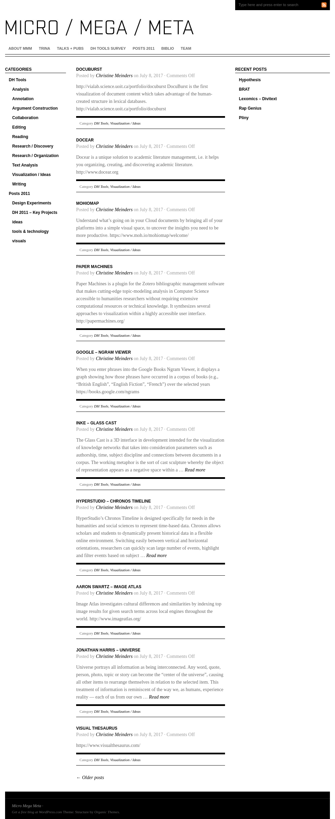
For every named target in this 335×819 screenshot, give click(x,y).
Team (186, 48)
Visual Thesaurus (96, 728)
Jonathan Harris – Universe (108, 650)
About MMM (20, 48)
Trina (44, 48)
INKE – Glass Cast (96, 423)
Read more (195, 469)
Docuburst (89, 69)
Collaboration (25, 117)
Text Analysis (25, 165)
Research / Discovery (32, 146)
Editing (19, 127)
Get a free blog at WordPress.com (37, 812)
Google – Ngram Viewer (103, 352)
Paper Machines (94, 266)
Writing (19, 184)
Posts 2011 (144, 48)
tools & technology (30, 231)
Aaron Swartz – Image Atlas (108, 586)
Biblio (167, 48)
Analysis (20, 89)
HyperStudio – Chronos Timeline (113, 501)
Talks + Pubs (70, 48)
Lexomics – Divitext (258, 98)
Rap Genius (250, 108)
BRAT (244, 89)
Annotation (23, 98)
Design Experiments (31, 203)
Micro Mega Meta (26, 805)
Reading (20, 136)
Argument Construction (35, 108)
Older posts (90, 777)
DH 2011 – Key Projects (34, 212)
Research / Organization (35, 155)
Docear (85, 140)
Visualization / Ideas (31, 174)
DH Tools (17, 80)
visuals (19, 241)
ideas (17, 222)
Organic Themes (106, 812)
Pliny (244, 117)
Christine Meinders (114, 75)
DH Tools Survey (108, 48)
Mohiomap (87, 203)
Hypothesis (250, 80)
